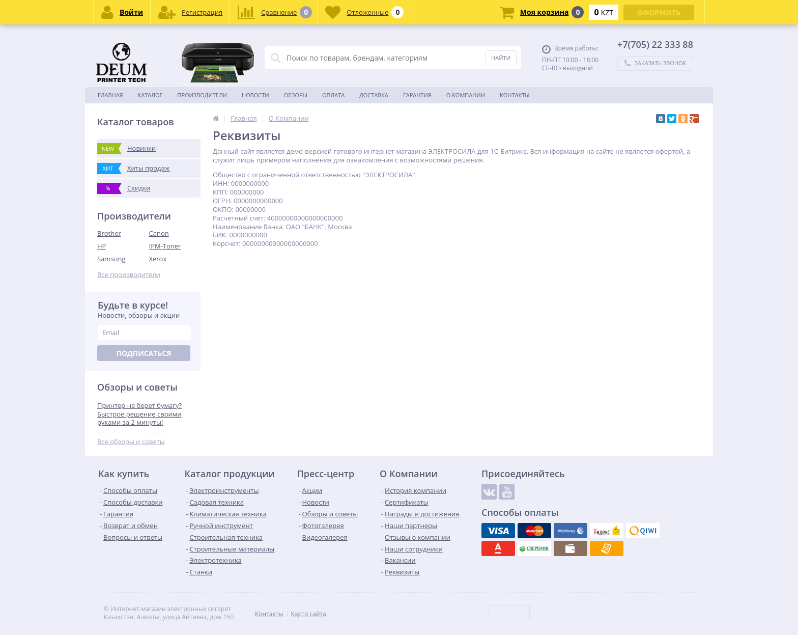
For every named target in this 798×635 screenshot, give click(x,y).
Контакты (515, 95)
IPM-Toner (165, 246)
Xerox (158, 258)
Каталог (150, 95)
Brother (109, 233)
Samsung (111, 258)
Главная (110, 95)
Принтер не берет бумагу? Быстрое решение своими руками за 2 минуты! (139, 414)
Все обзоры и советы (131, 441)
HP (101, 246)
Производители (202, 95)
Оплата (333, 95)
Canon (159, 233)
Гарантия (417, 95)
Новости (255, 95)
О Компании (465, 95)
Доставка (373, 95)
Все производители (128, 274)
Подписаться (143, 353)
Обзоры (295, 95)
